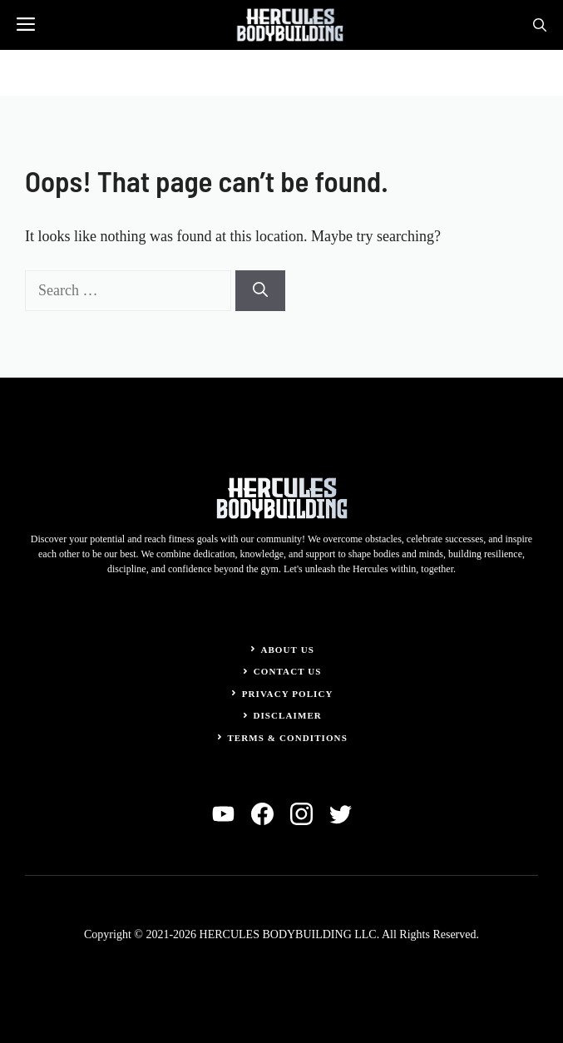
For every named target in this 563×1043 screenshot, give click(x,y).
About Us (287, 650)
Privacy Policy (287, 694)
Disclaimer (287, 715)
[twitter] (340, 814)
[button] (539, 25)
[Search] (260, 290)
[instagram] (301, 814)
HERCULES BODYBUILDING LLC (288, 934)
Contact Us (288, 671)
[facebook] (262, 814)
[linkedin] (223, 814)
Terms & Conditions (287, 738)
